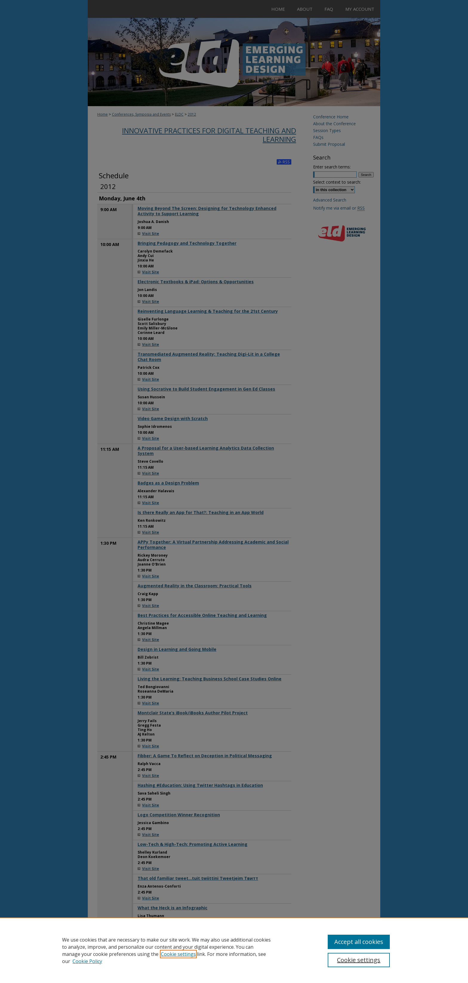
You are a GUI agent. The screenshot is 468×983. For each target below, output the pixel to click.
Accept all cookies (358, 942)
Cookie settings (178, 954)
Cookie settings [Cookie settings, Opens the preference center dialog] (358, 960)
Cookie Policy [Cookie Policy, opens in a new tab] (87, 961)
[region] (234, 950)
